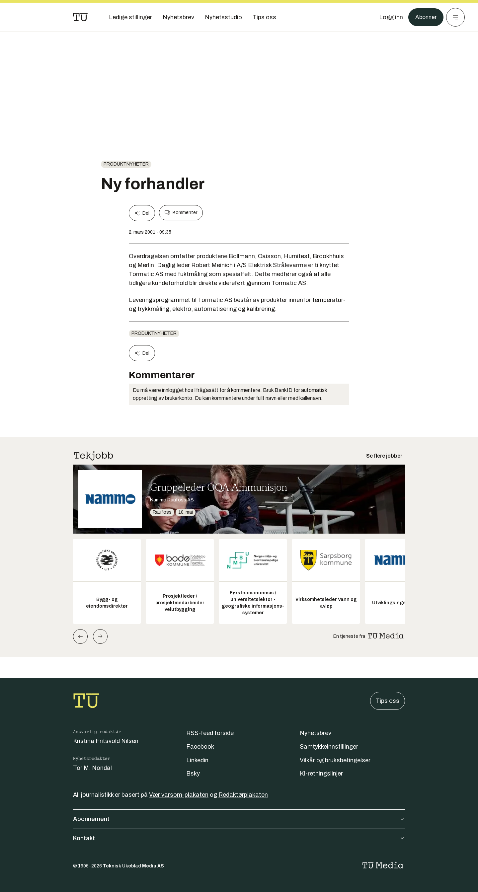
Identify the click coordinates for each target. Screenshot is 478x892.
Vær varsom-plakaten (178, 794)
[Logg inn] (389, 17)
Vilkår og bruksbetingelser (335, 760)
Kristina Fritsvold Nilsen (105, 741)
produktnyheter (126, 164)
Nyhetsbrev (315, 733)
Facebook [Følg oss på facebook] (200, 746)
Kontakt (239, 838)
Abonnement (239, 819)
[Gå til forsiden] (80, 17)
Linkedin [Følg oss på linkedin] (197, 760)
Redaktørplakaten (243, 794)
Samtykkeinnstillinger (329, 746)
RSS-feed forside (210, 733)
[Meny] (455, 17)
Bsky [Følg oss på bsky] (193, 773)
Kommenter (181, 212)
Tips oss (387, 701)
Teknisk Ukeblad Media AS (133, 865)
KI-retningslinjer (321, 773)
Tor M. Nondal (92, 768)
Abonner (425, 17)
